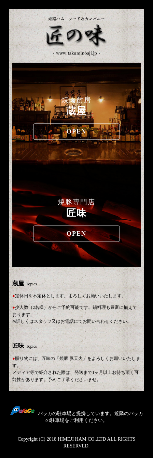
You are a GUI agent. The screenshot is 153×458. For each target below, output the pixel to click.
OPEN (76, 131)
